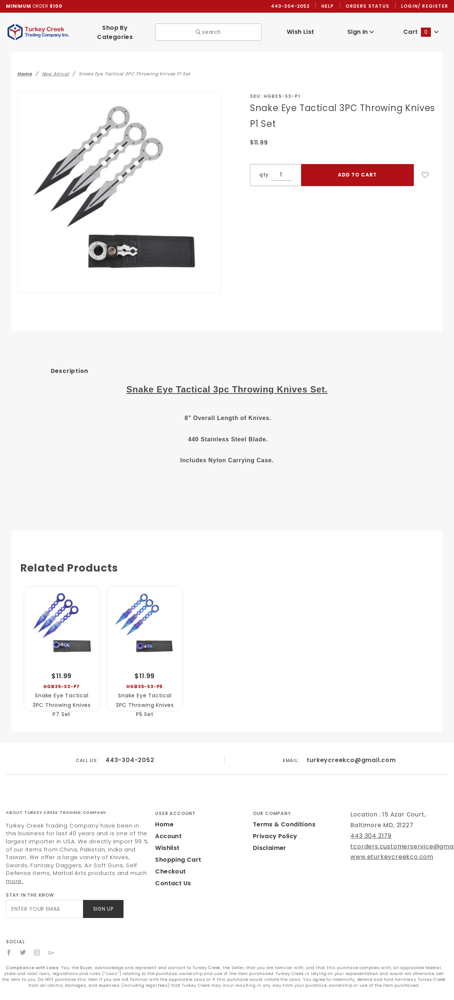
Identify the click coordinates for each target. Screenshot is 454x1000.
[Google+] (52, 935)
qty (263, 170)
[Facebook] (9, 935)
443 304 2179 (370, 826)
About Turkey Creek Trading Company (56, 802)
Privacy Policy (274, 826)
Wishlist (167, 838)
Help (329, 6)
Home (163, 814)
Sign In (360, 29)
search (208, 30)
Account (167, 826)
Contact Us (171, 873)
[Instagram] (37, 935)
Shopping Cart (176, 850)
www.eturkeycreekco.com (386, 847)
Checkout (169, 861)
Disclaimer (268, 838)
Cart (420, 29)
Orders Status (369, 6)
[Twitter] (23, 935)
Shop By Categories (115, 30)
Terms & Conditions (282, 814)
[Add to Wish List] (425, 170)
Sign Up (103, 891)
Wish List (300, 29)
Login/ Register (425, 6)
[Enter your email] (44, 891)
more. (80, 863)
